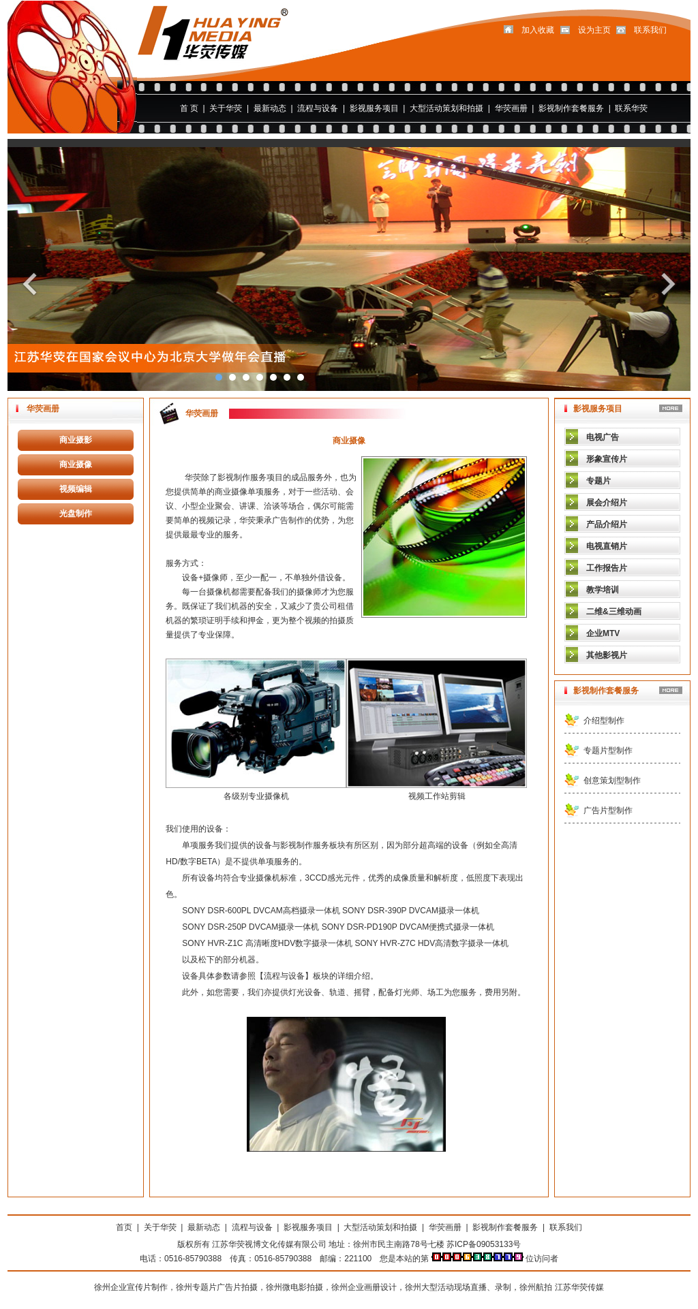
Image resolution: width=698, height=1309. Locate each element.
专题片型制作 (608, 750)
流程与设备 (317, 108)
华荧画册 (511, 108)
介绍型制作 (603, 720)
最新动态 (270, 108)
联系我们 (565, 1227)
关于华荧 (225, 108)
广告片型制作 (608, 810)
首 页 (189, 108)
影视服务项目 (374, 108)
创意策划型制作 (612, 780)
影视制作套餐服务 (571, 108)
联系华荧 (631, 108)
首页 (124, 1227)
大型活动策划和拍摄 (446, 108)
